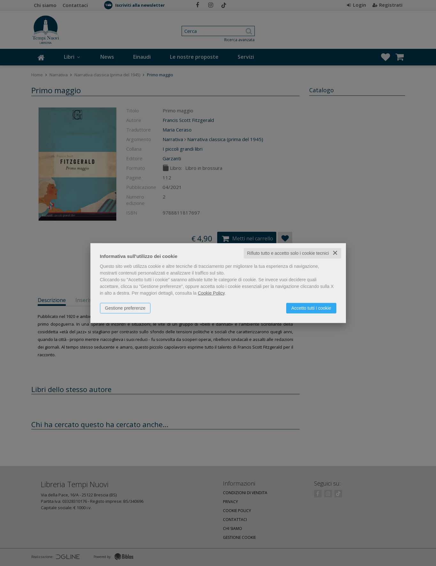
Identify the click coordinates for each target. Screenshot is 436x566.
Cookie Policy (211, 293)
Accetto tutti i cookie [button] (311, 308)
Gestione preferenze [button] (125, 308)
